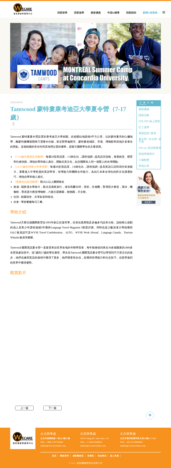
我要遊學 (79, 12)
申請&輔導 (113, 12)
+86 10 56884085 (134, 442)
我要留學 (62, 12)
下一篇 (52, 408)
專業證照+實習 (147, 133)
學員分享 (144, 165)
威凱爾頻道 (78, 456)
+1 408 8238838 (94, 442)
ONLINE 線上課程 (149, 121)
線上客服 (114, 456)
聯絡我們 (64, 456)
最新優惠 (96, 12)
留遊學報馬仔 (147, 153)
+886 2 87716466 (54, 442)
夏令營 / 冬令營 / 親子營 (150, 140)
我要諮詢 (131, 12)
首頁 (54, 456)
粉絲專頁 (102, 456)
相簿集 (90, 456)
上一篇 (24, 408)
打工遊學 (144, 127)
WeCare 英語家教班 (150, 147)
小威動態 (144, 159)
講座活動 (144, 115)
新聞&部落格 (150, 12)
